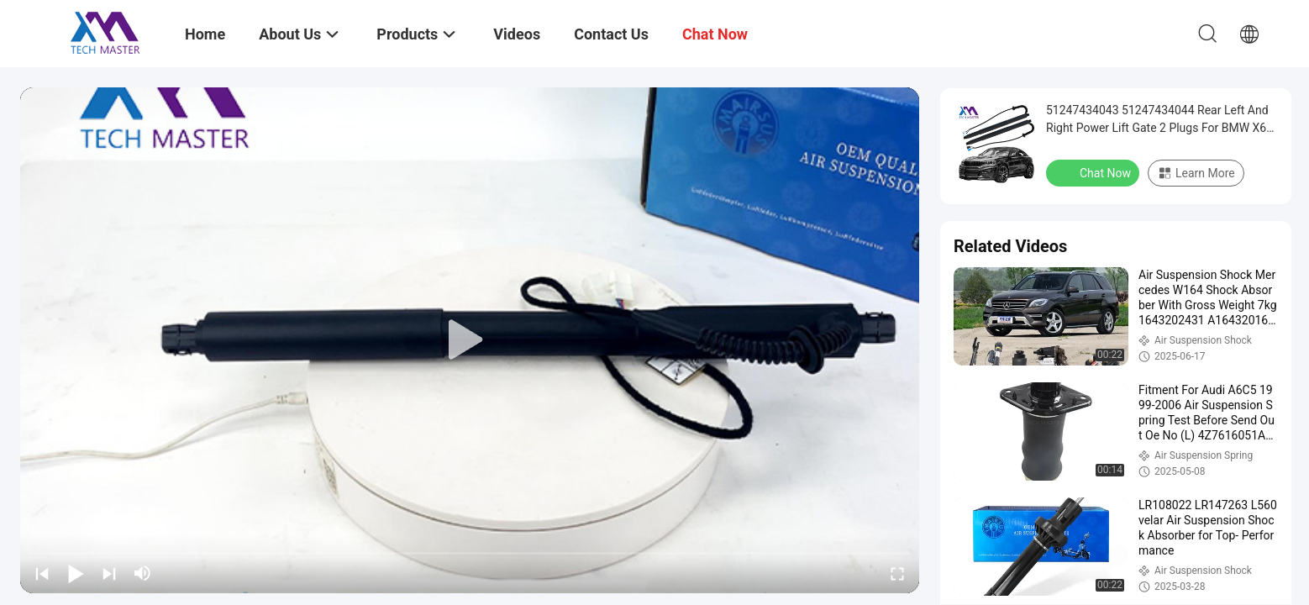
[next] (109, 573)
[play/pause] (75, 573)
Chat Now (1094, 172)
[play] (470, 340)
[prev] (42, 573)
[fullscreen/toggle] (897, 573)
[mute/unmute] (143, 573)
